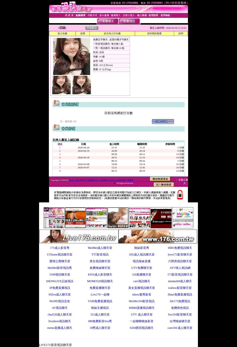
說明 (180, 33)
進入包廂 (62, 33)
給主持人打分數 (112, 33)
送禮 (82, 33)
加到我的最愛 (154, 33)
